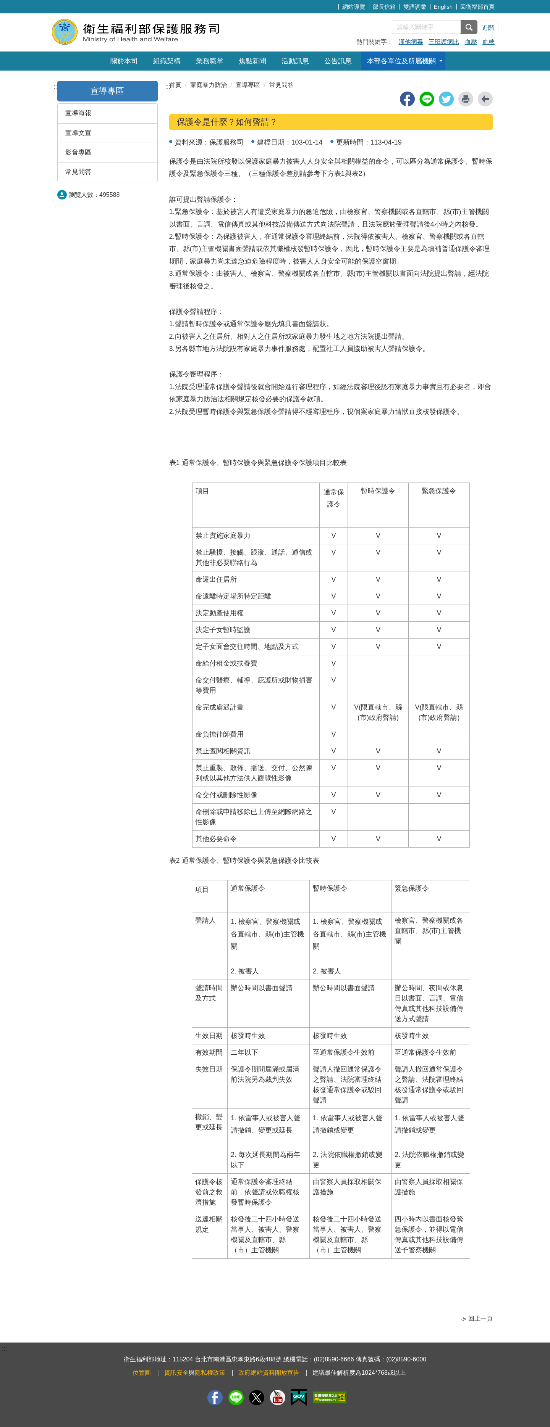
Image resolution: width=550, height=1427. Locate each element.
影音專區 (78, 152)
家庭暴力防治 (208, 85)
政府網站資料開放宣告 (268, 1372)
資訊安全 (176, 1372)
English (443, 6)
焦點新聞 (252, 61)
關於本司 (124, 61)
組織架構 (167, 61)
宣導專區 (107, 91)
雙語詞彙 (414, 6)
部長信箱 (384, 6)
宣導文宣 (78, 133)
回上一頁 (480, 1318)
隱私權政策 (210, 1372)
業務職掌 (209, 61)
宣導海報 (78, 113)
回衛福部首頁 (477, 6)
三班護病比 (444, 42)
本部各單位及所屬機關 (401, 61)
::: (342, 6)
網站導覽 (353, 6)
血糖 (488, 42)
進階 (488, 27)
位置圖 (142, 1372)
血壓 (471, 42)
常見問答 (78, 171)
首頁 (175, 85)
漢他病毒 (411, 42)
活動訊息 (295, 61)
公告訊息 (338, 61)
